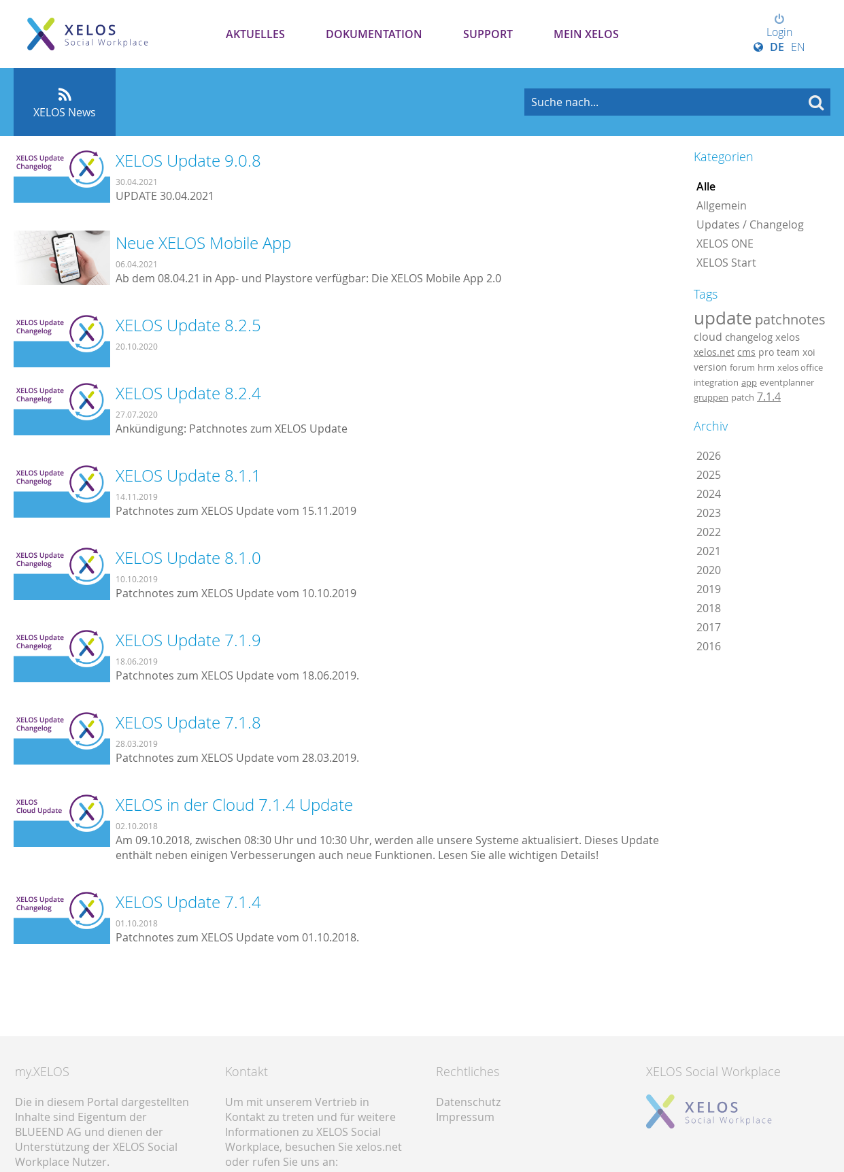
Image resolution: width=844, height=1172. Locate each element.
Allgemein (721, 205)
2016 (708, 646)
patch (742, 397)
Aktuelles (255, 34)
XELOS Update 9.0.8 (188, 160)
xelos (787, 337)
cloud (708, 336)
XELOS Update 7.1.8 (188, 722)
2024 (708, 493)
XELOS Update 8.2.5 (188, 325)
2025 (708, 474)
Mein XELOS (586, 34)
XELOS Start (726, 262)
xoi (809, 352)
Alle (705, 186)
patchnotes (790, 319)
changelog (749, 337)
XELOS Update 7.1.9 (188, 640)
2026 (708, 455)
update (723, 317)
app (749, 382)
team (788, 352)
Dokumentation (374, 34)
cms (746, 352)
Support (488, 34)
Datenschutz (468, 1101)
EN (798, 46)
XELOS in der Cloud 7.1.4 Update (234, 805)
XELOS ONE (725, 243)
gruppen (711, 397)
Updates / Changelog (750, 224)
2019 (708, 589)
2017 (708, 627)
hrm (766, 367)
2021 (708, 550)
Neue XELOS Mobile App (203, 243)
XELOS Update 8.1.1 (188, 475)
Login (779, 26)
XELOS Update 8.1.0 (188, 558)
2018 (708, 608)
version (710, 367)
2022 (708, 531)
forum (742, 367)
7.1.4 (769, 396)
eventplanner (787, 382)
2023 (708, 512)
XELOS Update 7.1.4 (188, 902)
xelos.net (714, 352)
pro (766, 352)
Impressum (465, 1116)
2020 (708, 570)
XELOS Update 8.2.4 (188, 393)
